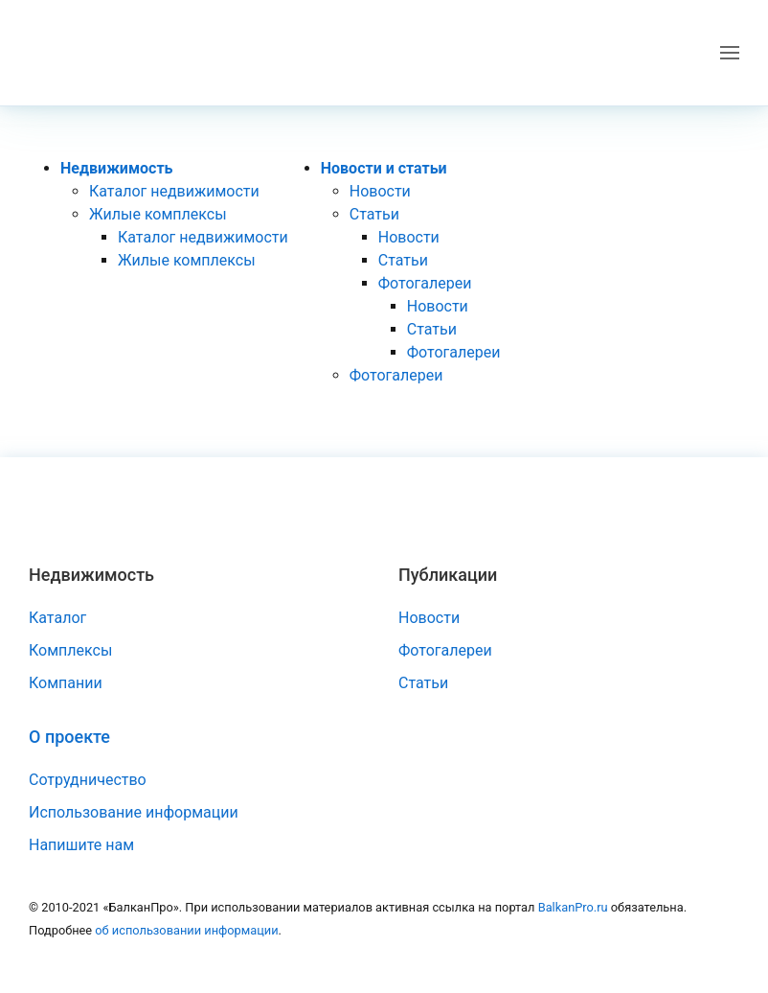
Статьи (374, 214)
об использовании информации (186, 930)
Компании (65, 683)
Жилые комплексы (158, 214)
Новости (380, 191)
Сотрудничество (88, 780)
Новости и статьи (384, 168)
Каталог (57, 618)
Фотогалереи (425, 283)
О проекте (69, 737)
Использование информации (133, 812)
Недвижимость (116, 168)
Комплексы (70, 650)
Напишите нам (81, 845)
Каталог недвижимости (174, 191)
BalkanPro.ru (573, 907)
